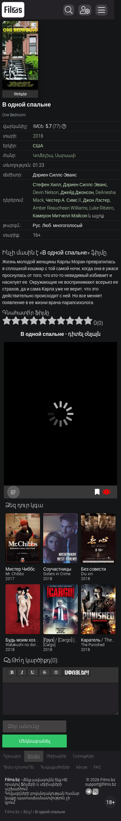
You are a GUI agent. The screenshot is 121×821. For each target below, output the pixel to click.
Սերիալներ (56, 756)
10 (88, 320)
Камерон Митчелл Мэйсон (60, 215)
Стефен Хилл (47, 184)
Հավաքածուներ (55, 767)
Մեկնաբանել (34, 741)
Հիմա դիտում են (18, 767)
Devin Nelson (46, 192)
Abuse (81, 767)
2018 (38, 136)
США (38, 145)
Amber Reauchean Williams (60, 208)
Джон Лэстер (96, 200)
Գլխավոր (12, 756)
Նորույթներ (83, 756)
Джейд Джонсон (77, 192)
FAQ (97, 767)
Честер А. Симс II (63, 200)
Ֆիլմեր (33, 756)
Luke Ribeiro (101, 208)
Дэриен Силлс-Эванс (85, 184)
